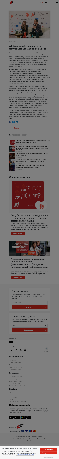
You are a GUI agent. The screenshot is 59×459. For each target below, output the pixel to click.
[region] (29, 452)
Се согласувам (49, 449)
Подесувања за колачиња (49, 453)
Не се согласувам (48, 457)
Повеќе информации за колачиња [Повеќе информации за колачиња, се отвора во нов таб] (25, 454)
